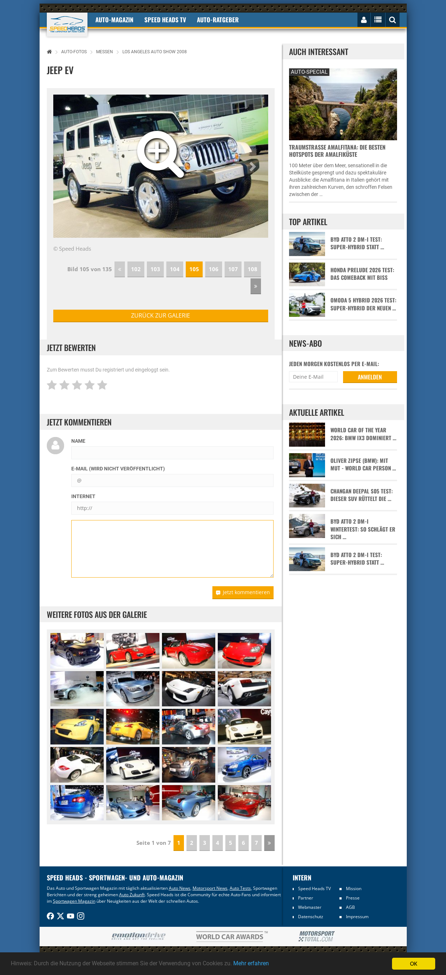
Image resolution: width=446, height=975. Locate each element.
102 (136, 269)
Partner (305, 898)
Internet (83, 496)
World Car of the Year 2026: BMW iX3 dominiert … (363, 433)
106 (214, 269)
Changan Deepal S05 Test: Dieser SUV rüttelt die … (361, 494)
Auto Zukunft (132, 895)
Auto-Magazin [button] (114, 19)
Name (78, 441)
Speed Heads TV (314, 888)
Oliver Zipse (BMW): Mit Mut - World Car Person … (363, 464)
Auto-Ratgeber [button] (218, 19)
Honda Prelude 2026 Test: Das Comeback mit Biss (362, 273)
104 (175, 269)
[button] (69, 166)
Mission (353, 888)
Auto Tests (240, 888)
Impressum (357, 917)
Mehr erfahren (268, 963)
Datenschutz (310, 917)
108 (252, 269)
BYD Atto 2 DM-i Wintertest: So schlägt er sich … (362, 529)
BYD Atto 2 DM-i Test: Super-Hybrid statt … (357, 243)
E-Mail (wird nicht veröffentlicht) (118, 468)
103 (155, 269)
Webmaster (309, 907)
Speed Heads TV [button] (165, 19)
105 (194, 269)
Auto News (179, 888)
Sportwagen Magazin (74, 901)
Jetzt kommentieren (243, 592)
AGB (350, 907)
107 (233, 269)
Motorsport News (210, 888)
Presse (353, 898)
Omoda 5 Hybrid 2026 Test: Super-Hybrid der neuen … (363, 303)
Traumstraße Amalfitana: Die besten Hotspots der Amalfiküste (337, 151)
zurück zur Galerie (160, 315)
